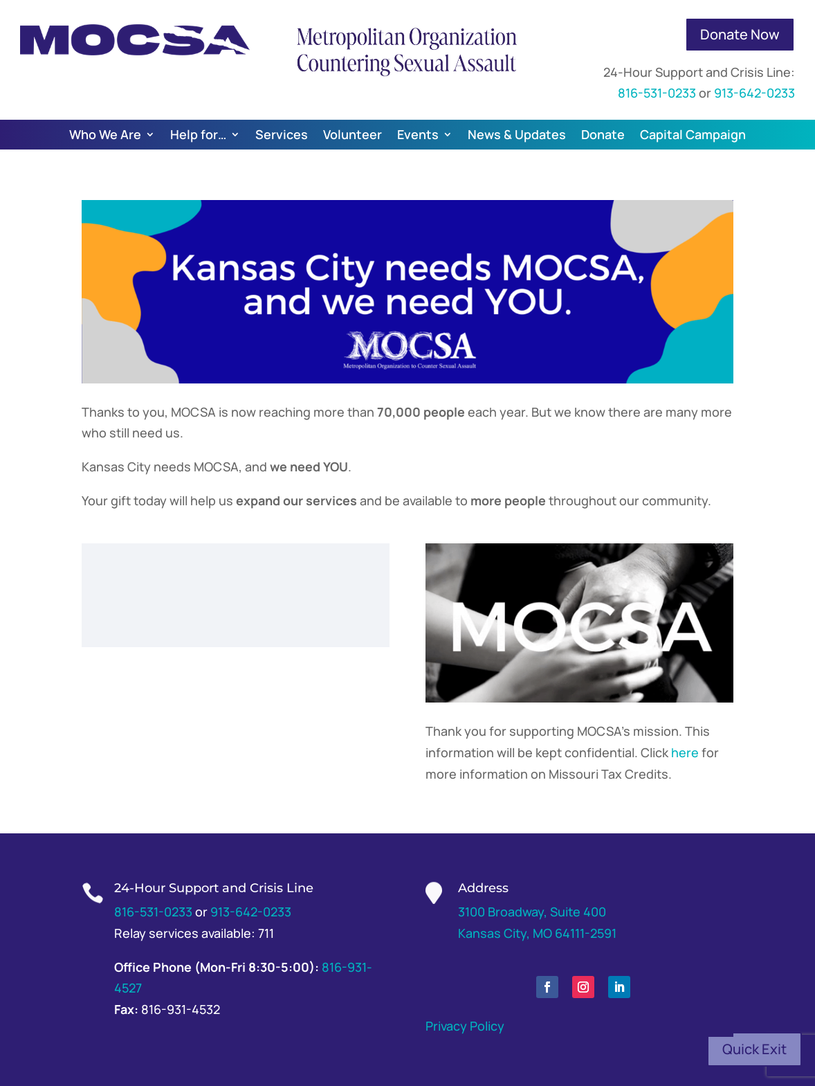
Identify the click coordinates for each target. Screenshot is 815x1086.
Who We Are (105, 134)
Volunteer (352, 134)
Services (281, 134)
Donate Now (740, 34)
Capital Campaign (693, 134)
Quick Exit (754, 1049)
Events (418, 134)
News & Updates (517, 134)
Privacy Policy (464, 1025)
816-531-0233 (657, 92)
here (685, 752)
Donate (603, 134)
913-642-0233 (754, 92)
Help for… (198, 134)
